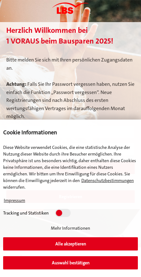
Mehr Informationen (70, 228)
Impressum (14, 200)
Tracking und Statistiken (26, 213)
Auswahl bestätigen (70, 263)
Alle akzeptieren (70, 244)
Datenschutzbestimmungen (107, 180)
